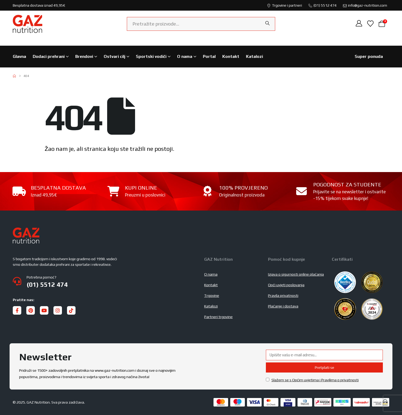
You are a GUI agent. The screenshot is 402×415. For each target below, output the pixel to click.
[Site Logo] (27, 24)
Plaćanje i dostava (283, 306)
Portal (209, 56)
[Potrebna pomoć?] (105, 281)
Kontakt (230, 56)
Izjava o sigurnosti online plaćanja (296, 274)
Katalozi (254, 56)
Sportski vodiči (151, 56)
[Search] (267, 23)
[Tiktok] (71, 310)
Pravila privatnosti (283, 295)
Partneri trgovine (218, 317)
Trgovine (211, 295)
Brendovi (84, 56)
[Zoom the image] (26, 231)
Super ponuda (369, 56)
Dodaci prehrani (49, 56)
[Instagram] (57, 310)
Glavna (19, 56)
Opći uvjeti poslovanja (286, 285)
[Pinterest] (30, 310)
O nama (184, 56)
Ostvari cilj (114, 56)
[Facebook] (17, 310)
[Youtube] (44, 310)
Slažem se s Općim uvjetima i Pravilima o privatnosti (315, 380)
